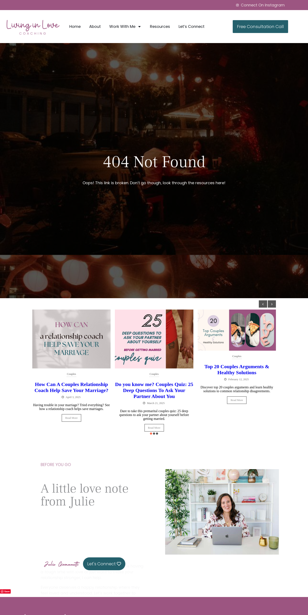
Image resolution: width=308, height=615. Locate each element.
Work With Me (125, 26)
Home (75, 26)
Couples (71, 374)
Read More (71, 417)
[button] (151, 433)
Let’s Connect (191, 26)
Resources (160, 26)
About (95, 26)
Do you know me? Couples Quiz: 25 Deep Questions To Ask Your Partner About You (154, 390)
